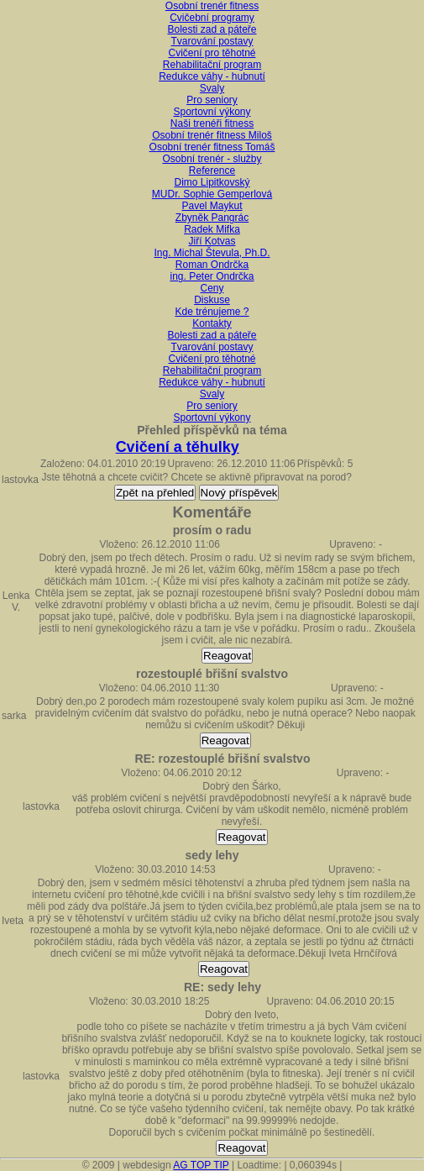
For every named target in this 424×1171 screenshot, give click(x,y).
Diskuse (212, 300)
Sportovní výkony (211, 112)
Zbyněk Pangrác (212, 217)
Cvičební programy (212, 18)
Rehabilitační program (212, 65)
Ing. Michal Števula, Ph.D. (212, 253)
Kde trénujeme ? (212, 312)
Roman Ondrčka (212, 264)
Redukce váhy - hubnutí (212, 76)
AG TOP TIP (200, 1165)
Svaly (212, 88)
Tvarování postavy (211, 41)
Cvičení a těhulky (177, 446)
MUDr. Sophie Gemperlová (212, 194)
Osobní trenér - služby (211, 159)
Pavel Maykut (211, 206)
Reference (212, 170)
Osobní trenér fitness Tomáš (212, 147)
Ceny (211, 288)
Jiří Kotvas (211, 241)
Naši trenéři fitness (212, 123)
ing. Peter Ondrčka (212, 276)
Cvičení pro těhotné (211, 53)
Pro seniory (212, 100)
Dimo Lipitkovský (211, 182)
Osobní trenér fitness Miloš (212, 135)
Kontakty (212, 323)
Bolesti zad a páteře (211, 29)
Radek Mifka (212, 229)
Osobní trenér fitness (212, 6)
